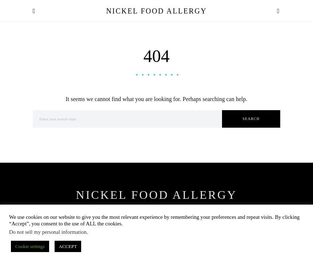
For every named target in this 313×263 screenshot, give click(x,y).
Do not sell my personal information (48, 232)
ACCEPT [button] (68, 246)
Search (251, 119)
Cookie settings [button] (30, 246)
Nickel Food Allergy (156, 11)
